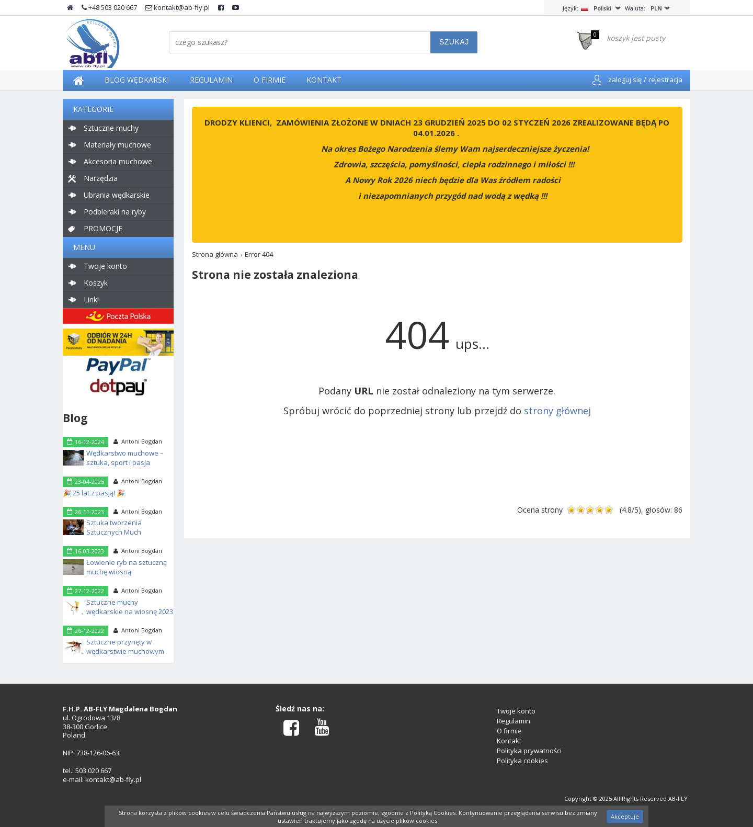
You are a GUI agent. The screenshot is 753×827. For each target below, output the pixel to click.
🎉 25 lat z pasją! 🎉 (94, 492)
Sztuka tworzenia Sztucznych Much (114, 527)
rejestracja (665, 79)
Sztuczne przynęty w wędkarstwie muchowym (125, 646)
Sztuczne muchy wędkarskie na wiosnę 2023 (129, 606)
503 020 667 (93, 770)
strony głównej (557, 410)
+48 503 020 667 (109, 7)
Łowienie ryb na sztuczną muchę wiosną (126, 567)
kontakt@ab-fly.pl (177, 7)
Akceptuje (625, 816)
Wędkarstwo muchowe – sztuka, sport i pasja (125, 457)
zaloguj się (625, 79)
